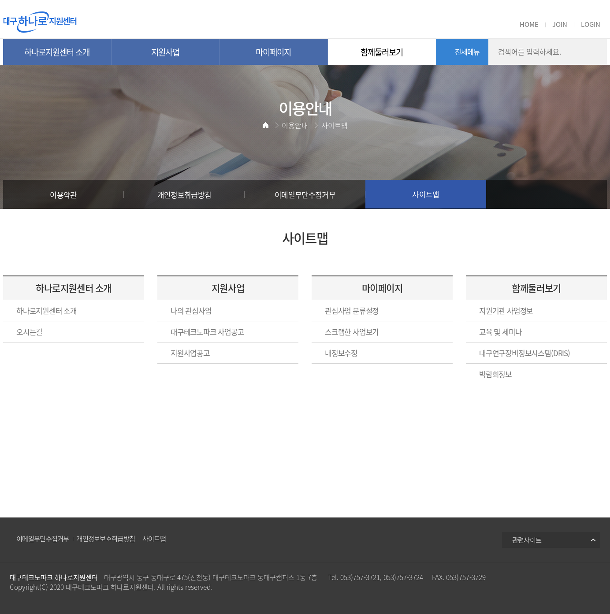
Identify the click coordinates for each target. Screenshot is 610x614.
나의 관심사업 (191, 310)
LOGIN (590, 24)
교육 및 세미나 (500, 331)
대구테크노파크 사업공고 (207, 331)
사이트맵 (154, 538)
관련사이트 (527, 540)
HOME (529, 24)
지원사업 (228, 288)
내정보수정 (341, 352)
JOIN (559, 24)
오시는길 (29, 331)
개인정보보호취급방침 (105, 538)
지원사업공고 (190, 352)
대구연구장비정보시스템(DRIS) (524, 352)
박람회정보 (495, 374)
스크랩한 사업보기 (352, 331)
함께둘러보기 (536, 288)
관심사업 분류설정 (352, 310)
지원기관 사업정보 (506, 310)
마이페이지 (382, 288)
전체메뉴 (467, 51)
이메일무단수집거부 (42, 538)
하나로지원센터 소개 (73, 288)
